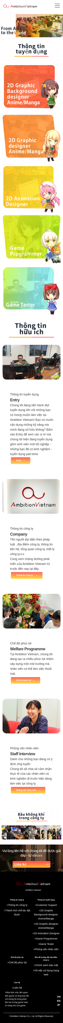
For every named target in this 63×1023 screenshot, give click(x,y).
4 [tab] (26, 842)
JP (58, 1004)
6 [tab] (36, 842)
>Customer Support (46, 905)
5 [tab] (31, 842)
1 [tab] (11, 842)
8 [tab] (46, 842)
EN (58, 1000)
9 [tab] (51, 842)
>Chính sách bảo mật (46, 965)
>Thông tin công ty (17, 905)
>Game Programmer (45, 938)
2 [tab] (16, 842)
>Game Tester (46, 943)
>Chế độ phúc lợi (17, 962)
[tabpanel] (31, 832)
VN (58, 996)
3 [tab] (21, 842)
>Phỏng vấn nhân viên (46, 949)
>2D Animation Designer (46, 933)
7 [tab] (41, 842)
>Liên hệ (17, 987)
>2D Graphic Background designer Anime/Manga (46, 914)
